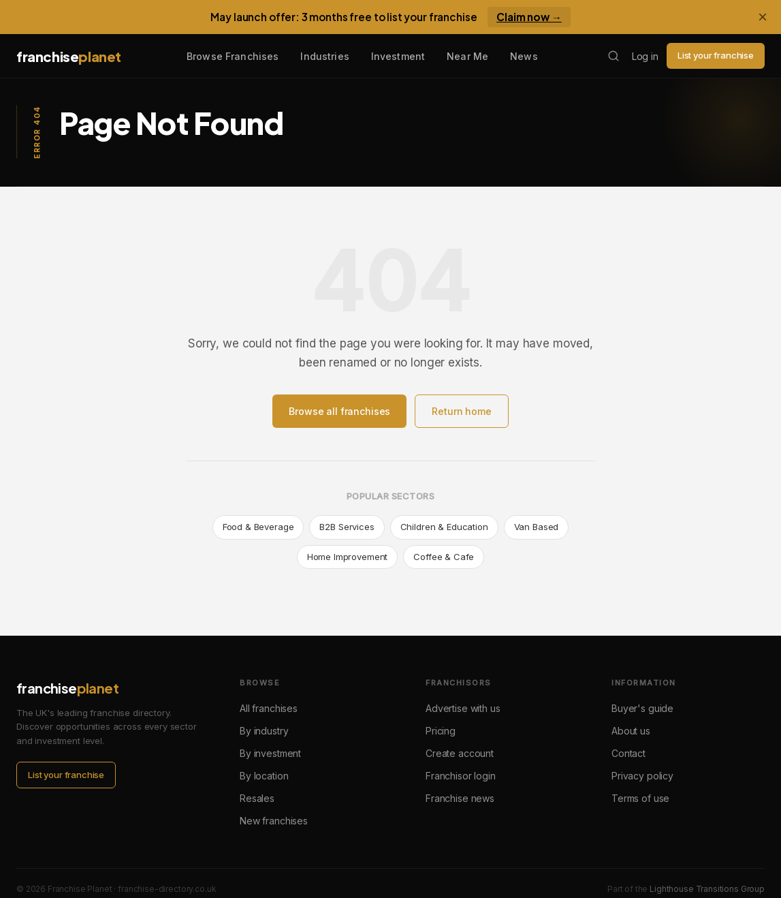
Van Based (536, 526)
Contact (628, 753)
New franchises (274, 820)
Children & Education (444, 526)
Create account (460, 753)
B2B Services (346, 526)
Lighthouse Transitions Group (707, 889)
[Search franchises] (613, 56)
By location (264, 775)
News (524, 56)
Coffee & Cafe (443, 556)
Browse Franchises (232, 56)
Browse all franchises (339, 411)
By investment (270, 753)
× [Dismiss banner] (762, 17)
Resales (257, 798)
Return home (461, 411)
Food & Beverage (258, 526)
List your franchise (716, 55)
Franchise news (460, 798)
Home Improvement (347, 556)
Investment (398, 56)
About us (630, 731)
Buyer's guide (642, 708)
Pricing (441, 731)
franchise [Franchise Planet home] (68, 56)
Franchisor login (461, 775)
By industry (264, 731)
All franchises (269, 708)
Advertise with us (463, 708)
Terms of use (640, 798)
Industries (324, 56)
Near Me (467, 56)
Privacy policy (642, 775)
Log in (645, 56)
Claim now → (529, 16)
